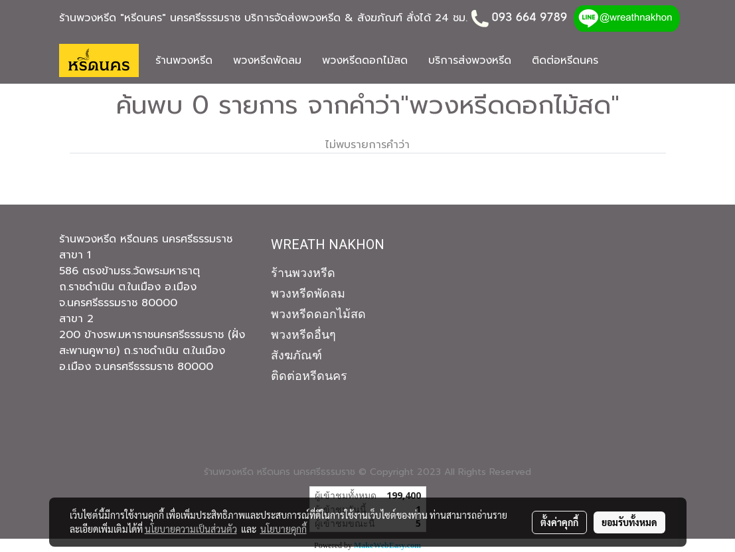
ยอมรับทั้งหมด (629, 522)
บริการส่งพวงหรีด (469, 60)
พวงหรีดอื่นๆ (303, 334)
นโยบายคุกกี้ (283, 529)
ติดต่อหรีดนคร (565, 60)
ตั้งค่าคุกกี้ (559, 522)
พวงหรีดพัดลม (267, 60)
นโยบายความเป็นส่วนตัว (191, 529)
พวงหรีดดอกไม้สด (365, 60)
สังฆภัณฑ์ (296, 355)
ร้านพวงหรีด (183, 60)
